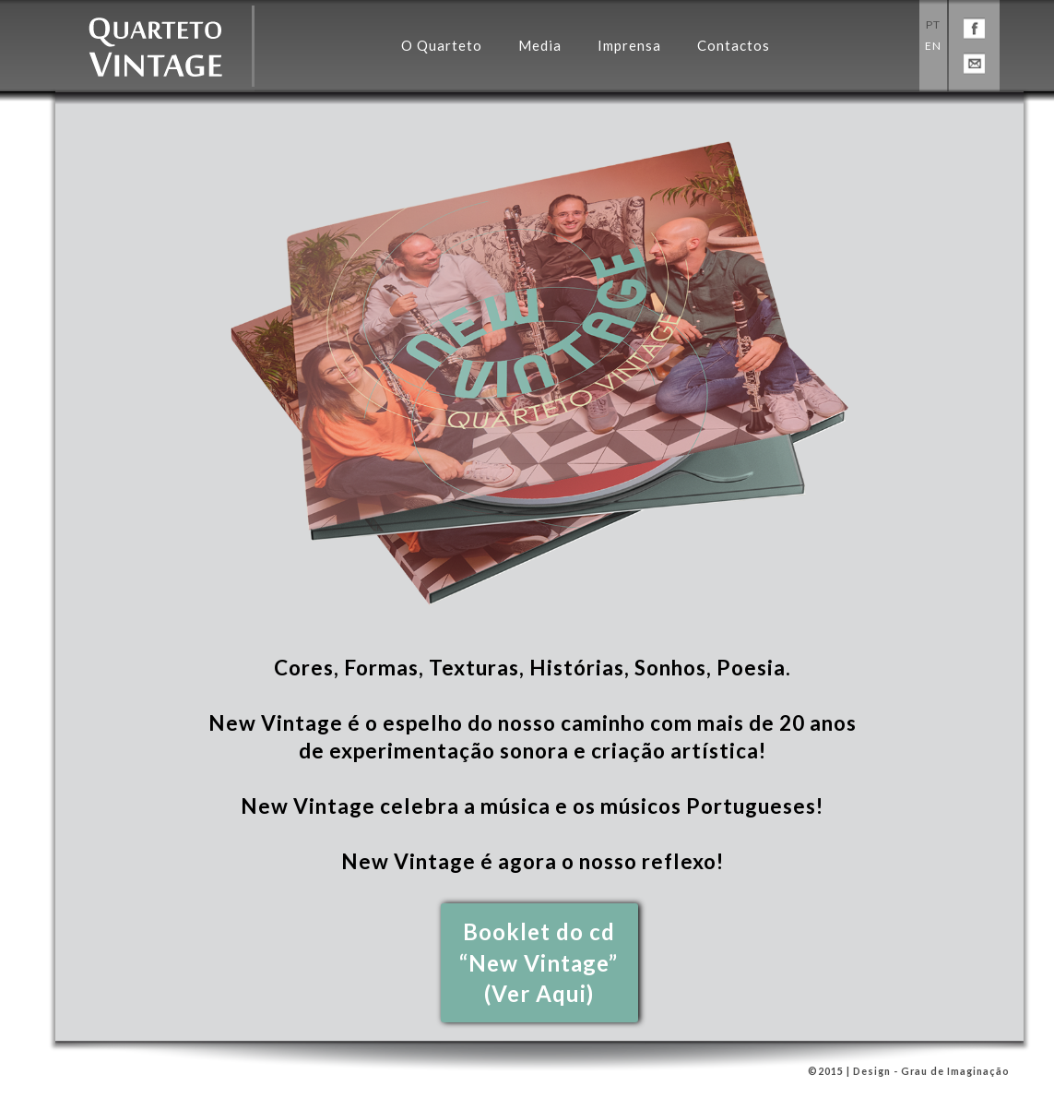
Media (540, 45)
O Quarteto (441, 45)
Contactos (733, 45)
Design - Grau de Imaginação (930, 1071)
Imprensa (629, 45)
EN (933, 46)
